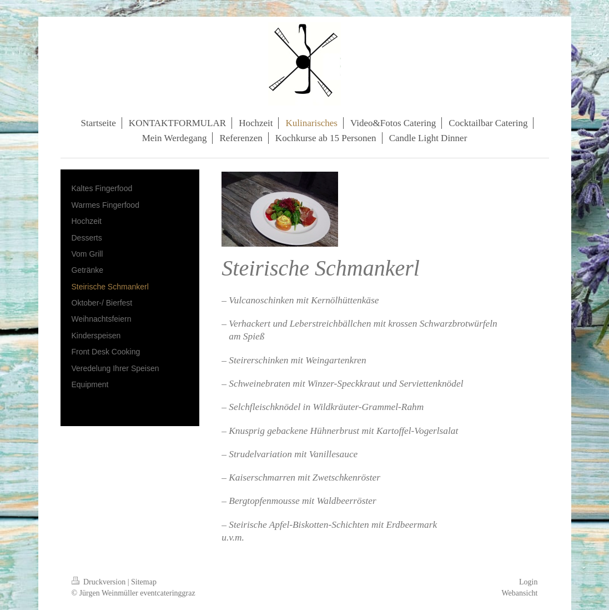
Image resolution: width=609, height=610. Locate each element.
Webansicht (520, 593)
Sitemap (144, 582)
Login (528, 582)
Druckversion (100, 582)
